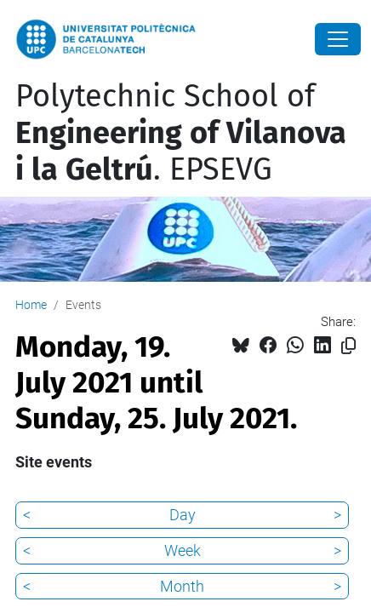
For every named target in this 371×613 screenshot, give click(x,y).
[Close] (338, 39)
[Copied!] (348, 346)
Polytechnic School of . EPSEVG (180, 132)
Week (182, 550)
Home (31, 305)
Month (182, 586)
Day (182, 515)
